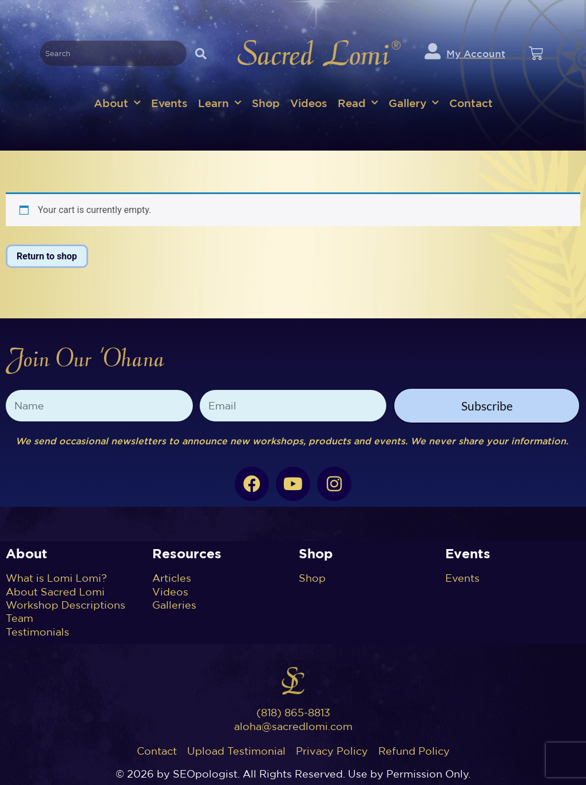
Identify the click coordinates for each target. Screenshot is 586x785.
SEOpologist (205, 773)
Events (169, 103)
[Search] (201, 53)
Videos (308, 103)
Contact (471, 103)
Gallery (414, 102)
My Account (475, 53)
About (117, 102)
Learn (219, 102)
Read (358, 102)
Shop (266, 103)
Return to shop (47, 256)
